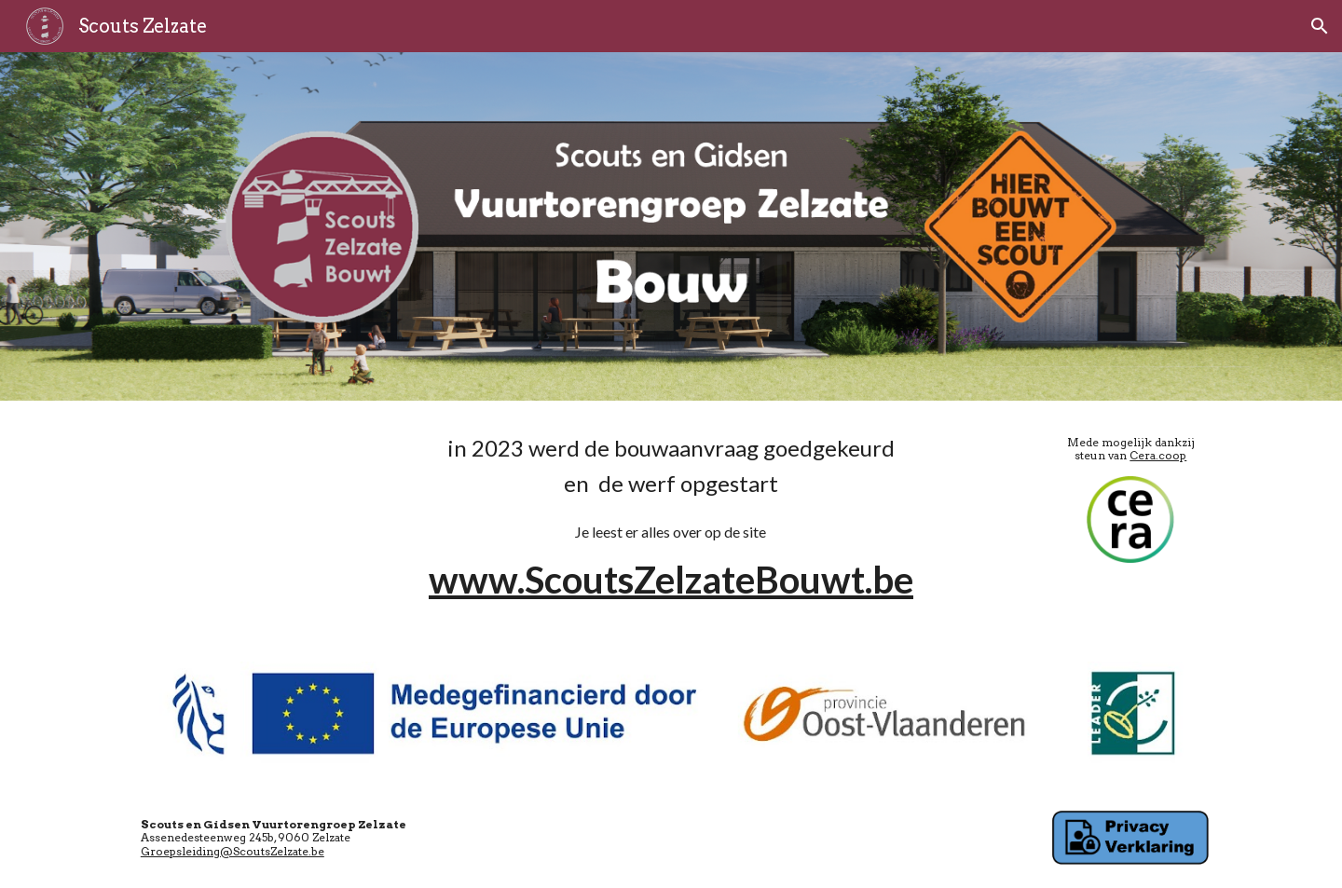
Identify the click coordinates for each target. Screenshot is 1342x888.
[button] (1319, 26)
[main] (671, 520)
